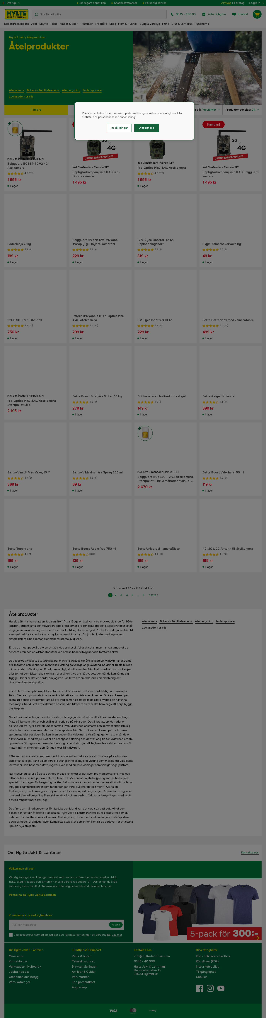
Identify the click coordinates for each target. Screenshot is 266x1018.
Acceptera (146, 127)
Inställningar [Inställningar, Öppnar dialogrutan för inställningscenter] (119, 127)
